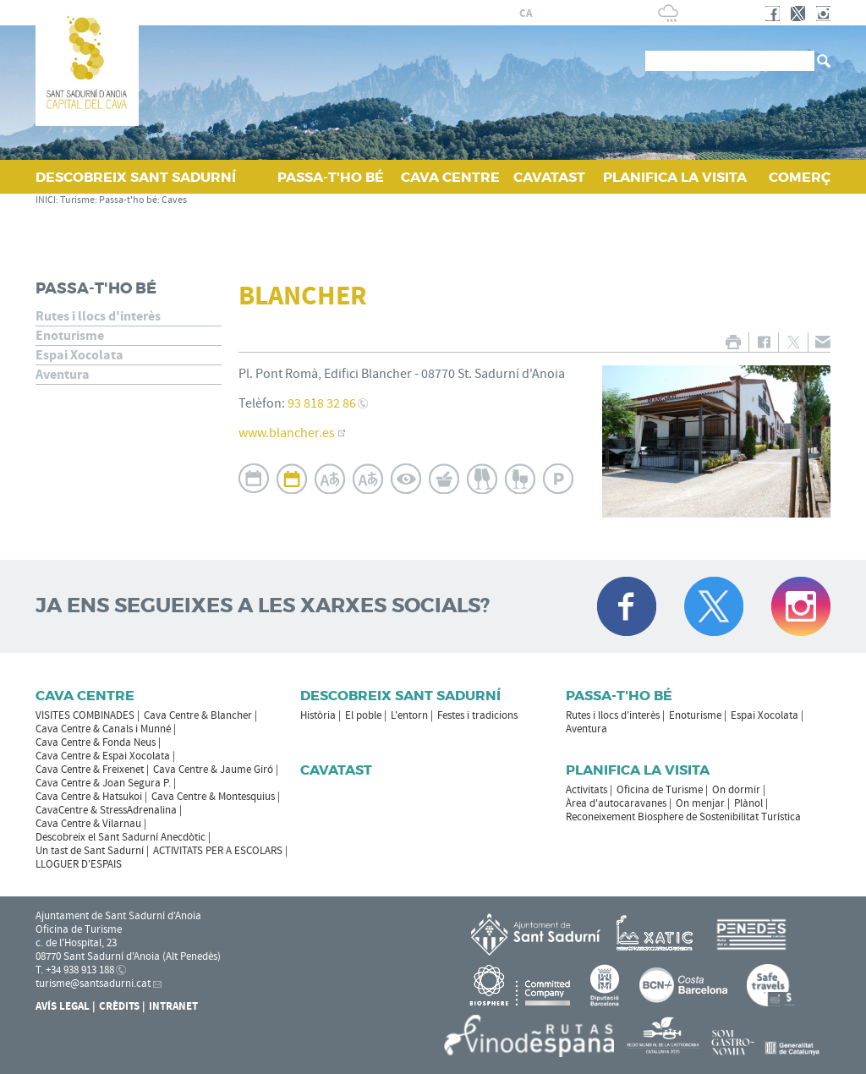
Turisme (77, 200)
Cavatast (336, 770)
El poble (363, 715)
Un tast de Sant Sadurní (90, 851)
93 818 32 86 (322, 403)
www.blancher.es (286, 433)
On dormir (736, 790)
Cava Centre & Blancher (198, 715)
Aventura (63, 374)
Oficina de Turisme (660, 790)
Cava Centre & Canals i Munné (103, 729)
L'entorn (409, 715)
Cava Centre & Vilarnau (88, 823)
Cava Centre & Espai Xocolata (103, 756)
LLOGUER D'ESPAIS (79, 864)
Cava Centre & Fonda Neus (96, 742)
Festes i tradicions (477, 715)
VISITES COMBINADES (85, 715)
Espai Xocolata (79, 355)
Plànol (748, 803)
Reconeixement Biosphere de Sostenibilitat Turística (683, 817)
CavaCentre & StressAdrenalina (106, 810)
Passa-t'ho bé (128, 200)
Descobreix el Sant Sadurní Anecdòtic (121, 837)
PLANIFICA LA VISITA (675, 177)
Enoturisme (70, 335)
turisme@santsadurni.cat (93, 983)
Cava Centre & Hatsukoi (89, 796)
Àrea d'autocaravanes (616, 803)
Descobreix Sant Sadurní (400, 695)
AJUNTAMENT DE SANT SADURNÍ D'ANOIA (383, 12)
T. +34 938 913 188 (75, 970)
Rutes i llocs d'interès (98, 316)
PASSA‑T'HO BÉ (330, 177)
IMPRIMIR (733, 342)
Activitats (586, 790)
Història (318, 715)
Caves (174, 200)
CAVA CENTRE (450, 177)
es (545, 13)
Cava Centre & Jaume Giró (213, 769)
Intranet (173, 1006)
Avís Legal (63, 1006)
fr (565, 13)
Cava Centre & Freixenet (90, 769)
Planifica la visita (638, 770)
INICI (46, 200)
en (586, 13)
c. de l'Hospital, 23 (76, 943)
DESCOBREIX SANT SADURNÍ (136, 177)
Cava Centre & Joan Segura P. (103, 783)
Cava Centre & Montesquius (213, 796)
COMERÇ (799, 177)
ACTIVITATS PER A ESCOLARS (217, 851)
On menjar (700, 803)
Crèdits (119, 1006)
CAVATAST (549, 177)
